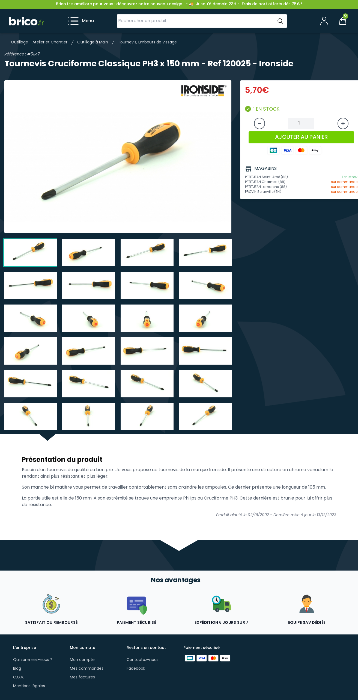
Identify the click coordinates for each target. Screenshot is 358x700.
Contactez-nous (143, 660)
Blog (17, 669)
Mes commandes (86, 669)
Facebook (136, 669)
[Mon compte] (324, 21)
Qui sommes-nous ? (32, 660)
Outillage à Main (92, 42)
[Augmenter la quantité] (343, 123)
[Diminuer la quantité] (259, 123)
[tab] (30, 253)
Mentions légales (29, 686)
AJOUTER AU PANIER (301, 137)
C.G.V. (18, 677)
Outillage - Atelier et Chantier (39, 42)
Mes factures (82, 677)
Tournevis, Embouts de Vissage (147, 42)
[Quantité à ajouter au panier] (301, 123)
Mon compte (82, 660)
